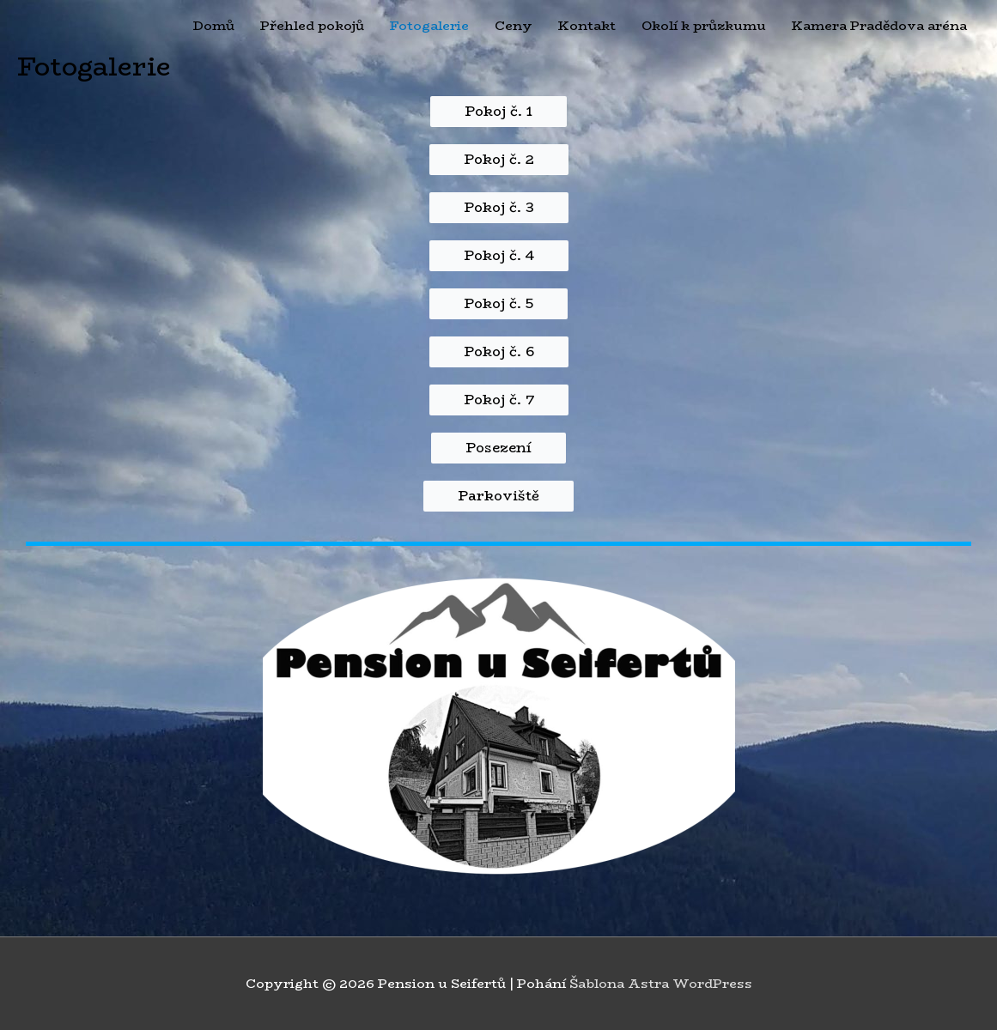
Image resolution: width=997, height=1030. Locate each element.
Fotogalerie (429, 25)
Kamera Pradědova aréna (879, 25)
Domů (213, 25)
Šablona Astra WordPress (660, 983)
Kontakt (587, 25)
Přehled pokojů (312, 25)
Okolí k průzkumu (703, 25)
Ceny (513, 25)
